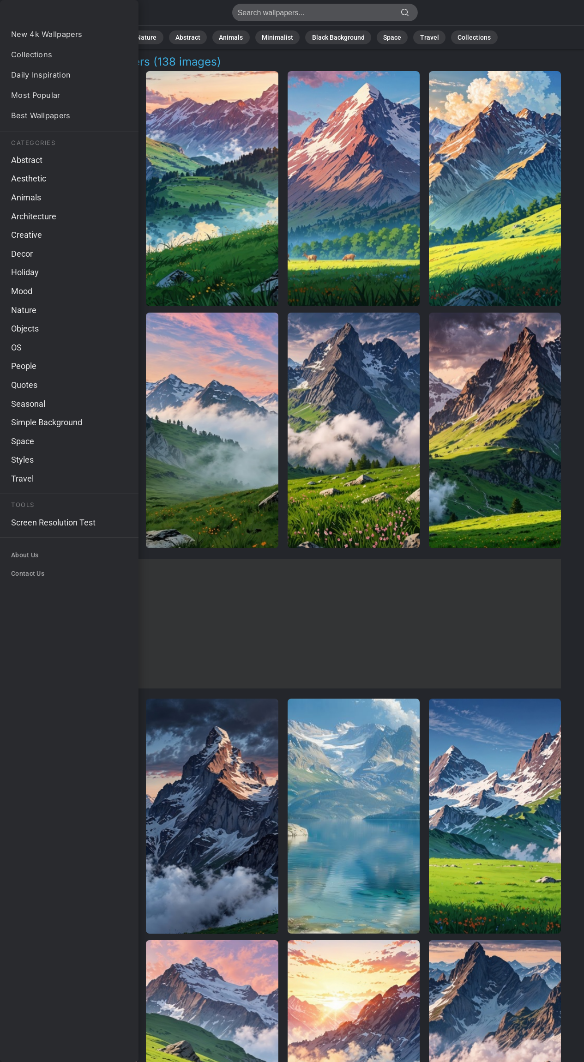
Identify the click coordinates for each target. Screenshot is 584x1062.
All (133, 36)
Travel (416, 36)
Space (383, 36)
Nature (163, 36)
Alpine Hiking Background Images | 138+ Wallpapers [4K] (55, 15)
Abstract (199, 36)
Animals (239, 36)
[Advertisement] (282, 623)
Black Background (334, 36)
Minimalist (280, 36)
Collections (455, 36)
